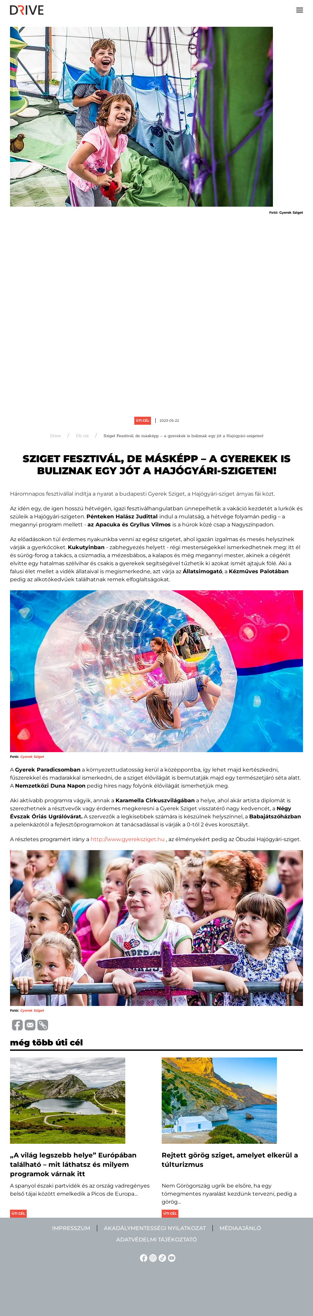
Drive (55, 435)
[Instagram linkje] (152, 1257)
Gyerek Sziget (32, 756)
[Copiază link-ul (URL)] (41, 1025)
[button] (299, 10)
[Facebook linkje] (142, 1257)
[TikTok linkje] (161, 1257)
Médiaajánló (240, 1228)
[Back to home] (26, 10)
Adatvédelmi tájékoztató (156, 1239)
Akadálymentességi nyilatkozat (155, 1228)
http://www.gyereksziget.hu (128, 839)
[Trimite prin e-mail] (29, 1024)
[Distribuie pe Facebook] (16, 1024)
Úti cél (142, 420)
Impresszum (71, 1228)
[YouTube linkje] (170, 1257)
